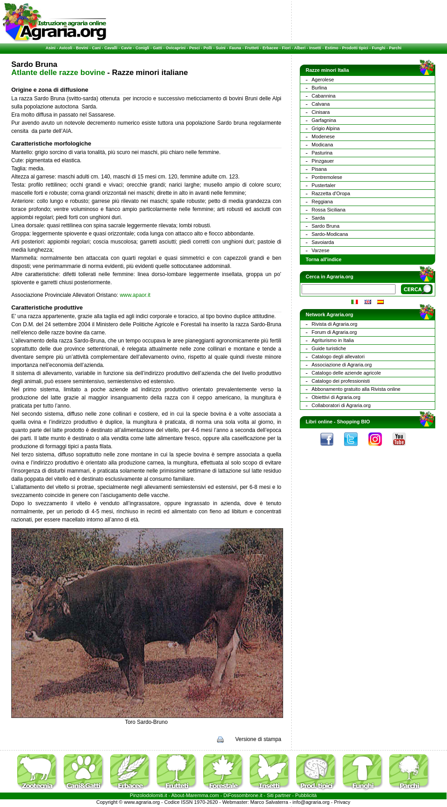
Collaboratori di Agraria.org (341, 405)
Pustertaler (323, 185)
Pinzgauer (323, 161)
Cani (96, 48)
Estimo (331, 48)
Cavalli (110, 48)
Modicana (322, 144)
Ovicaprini (176, 48)
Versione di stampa (258, 739)
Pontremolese (327, 177)
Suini (221, 48)
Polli (208, 48)
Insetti (315, 48)
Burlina (319, 87)
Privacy (342, 802)
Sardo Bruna (326, 226)
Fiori (286, 48)
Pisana (319, 169)
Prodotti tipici (355, 48)
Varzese (321, 250)
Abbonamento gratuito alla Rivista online (356, 389)
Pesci (194, 48)
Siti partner (279, 795)
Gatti (158, 48)
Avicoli (65, 48)
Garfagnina (324, 120)
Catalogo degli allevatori (338, 356)
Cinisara (321, 112)
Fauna (235, 48)
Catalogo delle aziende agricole (346, 372)
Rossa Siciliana (328, 209)
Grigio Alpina (326, 128)
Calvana (321, 104)
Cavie (126, 48)
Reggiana (322, 201)
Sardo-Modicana (330, 234)
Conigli (142, 48)
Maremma (197, 795)
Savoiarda (323, 242)
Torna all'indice (323, 259)
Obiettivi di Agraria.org (336, 397)
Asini (51, 48)
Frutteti (252, 48)
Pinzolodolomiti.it (149, 795)
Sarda (318, 218)
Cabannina (323, 96)
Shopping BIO (353, 421)
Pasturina (322, 152)
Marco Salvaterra (269, 802)
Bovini (82, 48)
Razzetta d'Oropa (331, 193)
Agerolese (323, 79)
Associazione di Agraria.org (342, 364)
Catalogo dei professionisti (341, 381)
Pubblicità (306, 795)
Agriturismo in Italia (333, 340)
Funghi (378, 48)
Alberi (300, 48)
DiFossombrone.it (243, 795)
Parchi (395, 48)
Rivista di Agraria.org (335, 324)
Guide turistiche (329, 348)
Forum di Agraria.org (334, 332)
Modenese (323, 136)
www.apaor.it (135, 295)
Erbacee (270, 48)
